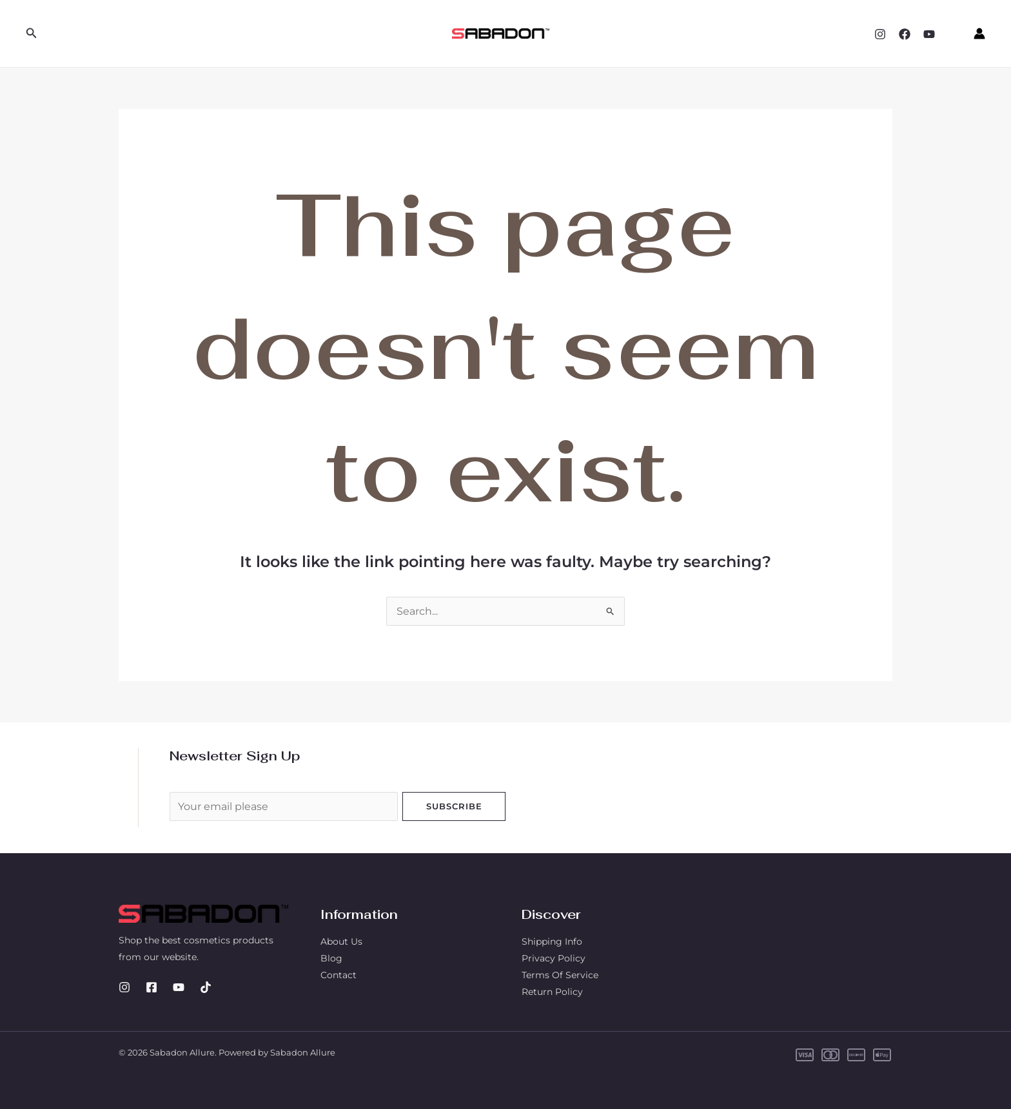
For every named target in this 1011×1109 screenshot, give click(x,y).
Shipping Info (552, 941)
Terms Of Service (560, 975)
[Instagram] (880, 34)
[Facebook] (904, 34)
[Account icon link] (979, 33)
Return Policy (552, 992)
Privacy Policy (553, 958)
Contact (338, 975)
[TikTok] (205, 987)
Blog (331, 958)
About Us (341, 941)
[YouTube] (929, 34)
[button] (31, 33)
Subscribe (454, 806)
